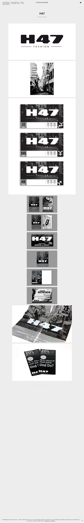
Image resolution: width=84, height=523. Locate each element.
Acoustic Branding (6, 3)
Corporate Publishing (14, 2)
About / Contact (6, 4)
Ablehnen (53, 521)
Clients (22, 3)
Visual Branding (6, 2)
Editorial (22, 2)
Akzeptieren (47, 521)
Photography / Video (15, 3)
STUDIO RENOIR (42, 3)
